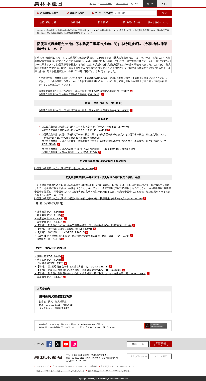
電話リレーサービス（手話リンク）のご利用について (60, 371)
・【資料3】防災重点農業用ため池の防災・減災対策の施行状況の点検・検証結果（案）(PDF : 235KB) (90, 273)
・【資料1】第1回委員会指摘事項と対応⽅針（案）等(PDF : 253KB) (71, 266)
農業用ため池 (125, 30)
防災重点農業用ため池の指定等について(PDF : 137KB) (69, 152)
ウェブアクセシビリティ (123, 366)
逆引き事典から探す (49, 13)
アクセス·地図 (160, 356)
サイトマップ (122, 3)
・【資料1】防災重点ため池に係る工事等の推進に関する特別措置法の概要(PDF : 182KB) (82, 225)
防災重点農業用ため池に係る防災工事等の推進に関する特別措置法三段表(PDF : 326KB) (84, 110)
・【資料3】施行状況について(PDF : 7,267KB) (59, 232)
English (93, 3)
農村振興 (50, 30)
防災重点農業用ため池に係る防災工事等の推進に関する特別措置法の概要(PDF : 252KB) (84, 91)
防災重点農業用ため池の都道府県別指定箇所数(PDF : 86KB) (69, 94)
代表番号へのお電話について (105, 358)
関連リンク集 (138, 344)
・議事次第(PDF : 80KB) (47, 256)
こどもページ (106, 3)
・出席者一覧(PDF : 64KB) (48, 218)
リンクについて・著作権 (86, 366)
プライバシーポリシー (62, 366)
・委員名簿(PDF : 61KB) (47, 215)
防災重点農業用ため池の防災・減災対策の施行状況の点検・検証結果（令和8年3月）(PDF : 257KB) (88, 198)
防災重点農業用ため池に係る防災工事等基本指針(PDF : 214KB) (74, 130)
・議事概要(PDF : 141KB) (47, 239)
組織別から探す (77, 13)
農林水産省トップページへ (161, 344)
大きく (165, 3)
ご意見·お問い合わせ (137, 356)
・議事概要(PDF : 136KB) (48, 277)
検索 (164, 13)
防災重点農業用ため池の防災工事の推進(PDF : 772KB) (64, 168)
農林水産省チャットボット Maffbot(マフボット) (109, 371)
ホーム (40, 30)
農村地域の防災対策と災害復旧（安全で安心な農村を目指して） (87, 30)
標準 (150, 3)
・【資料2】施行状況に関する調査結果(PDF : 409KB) (63, 229)
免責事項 (105, 366)
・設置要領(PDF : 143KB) (48, 222)
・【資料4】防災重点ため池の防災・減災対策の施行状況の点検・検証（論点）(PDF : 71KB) (81, 235)
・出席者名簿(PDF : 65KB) (48, 263)
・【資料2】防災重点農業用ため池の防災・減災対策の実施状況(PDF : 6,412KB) (77, 270)
